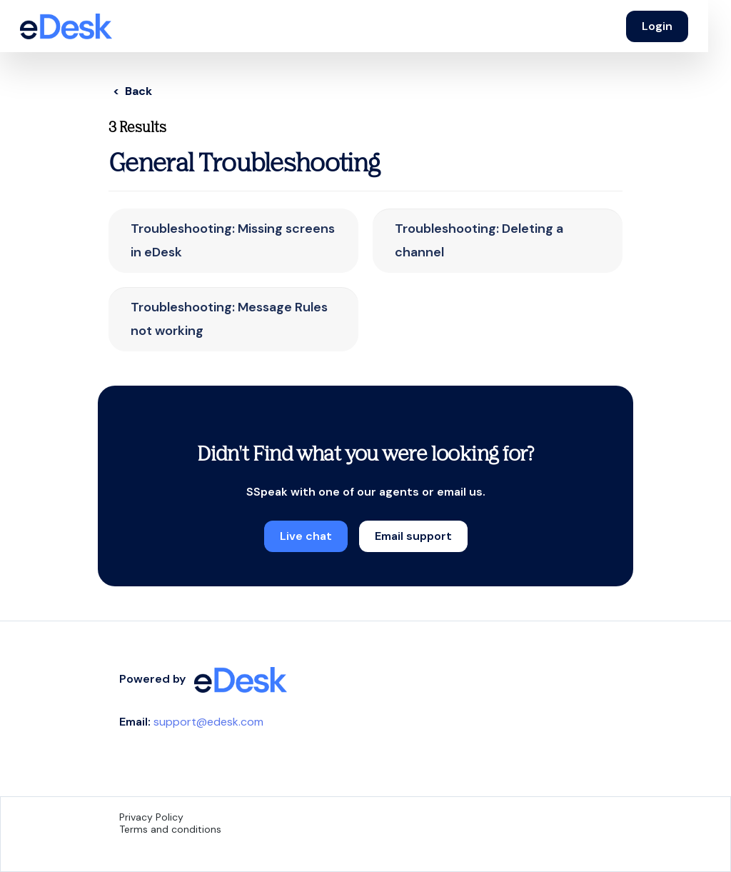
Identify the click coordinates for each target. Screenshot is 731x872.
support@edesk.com (208, 721)
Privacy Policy (151, 817)
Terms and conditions (170, 829)
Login (657, 26)
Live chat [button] (306, 535)
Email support (413, 535)
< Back (132, 91)
